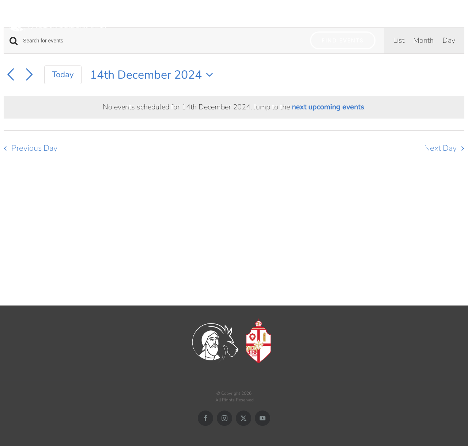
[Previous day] (11, 75)
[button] (454, 17)
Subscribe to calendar (419, 175)
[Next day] (29, 75)
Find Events (343, 40)
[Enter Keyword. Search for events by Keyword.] (162, 40)
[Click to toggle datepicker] (154, 75)
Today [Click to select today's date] (63, 74)
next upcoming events (328, 107)
